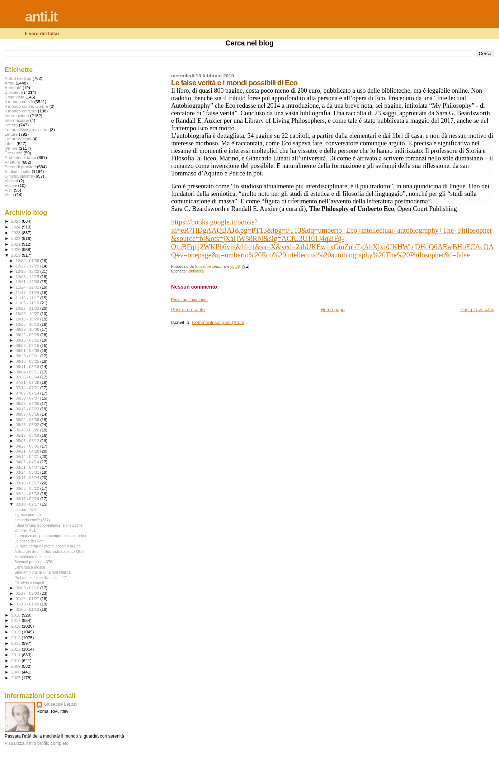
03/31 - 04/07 (28, 467)
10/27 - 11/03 (28, 308)
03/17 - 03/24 (28, 477)
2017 (16, 620)
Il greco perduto (27, 514)
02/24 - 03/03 (28, 494)
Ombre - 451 (25, 530)
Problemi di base (20, 157)
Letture (11, 134)
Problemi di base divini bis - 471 (41, 577)
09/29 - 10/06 (28, 329)
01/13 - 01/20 (28, 604)
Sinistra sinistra (19, 176)
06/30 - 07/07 (28, 398)
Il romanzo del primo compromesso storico (50, 535)
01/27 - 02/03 (28, 593)
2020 (16, 249)
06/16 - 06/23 (28, 409)
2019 (16, 255)
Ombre (11, 148)
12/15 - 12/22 (28, 271)
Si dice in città (17, 171)
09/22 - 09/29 (28, 335)
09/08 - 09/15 (28, 345)
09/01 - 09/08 (28, 350)
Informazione (17, 115)
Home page (333, 309)
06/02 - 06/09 (28, 419)
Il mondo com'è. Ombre (26, 106)
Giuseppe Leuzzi (60, 704)
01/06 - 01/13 (28, 609)
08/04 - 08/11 (28, 372)
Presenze (14, 152)
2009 (16, 666)
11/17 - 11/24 (28, 292)
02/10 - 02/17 (28, 504)
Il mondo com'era (21, 110)
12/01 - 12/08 (28, 282)
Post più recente (188, 309)
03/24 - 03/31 (28, 472)
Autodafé (13, 87)
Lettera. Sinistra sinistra (26, 129)
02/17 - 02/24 (28, 499)
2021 (16, 244)
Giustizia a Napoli (29, 583)
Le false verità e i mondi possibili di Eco (47, 546)
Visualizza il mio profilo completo (37, 743)
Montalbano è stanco (32, 557)
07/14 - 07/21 (28, 388)
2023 (16, 232)
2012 (16, 649)
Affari (9, 83)
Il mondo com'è (19, 101)
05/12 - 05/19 (28, 435)
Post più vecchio (477, 309)
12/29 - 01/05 (28, 261)
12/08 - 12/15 (28, 277)
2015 (16, 631)
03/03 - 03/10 (28, 488)
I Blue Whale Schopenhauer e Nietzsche (48, 525)
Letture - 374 (25, 509)
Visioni (11, 185)
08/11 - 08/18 (28, 366)
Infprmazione (17, 120)
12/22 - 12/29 (28, 266)
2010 (16, 660)
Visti (9, 190)
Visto (9, 194)
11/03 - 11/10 (28, 303)
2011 (16, 654)
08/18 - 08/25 (28, 361)
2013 (16, 643)
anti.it (41, 16)
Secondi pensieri (20, 166)
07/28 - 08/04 (28, 377)
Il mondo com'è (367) (32, 520)
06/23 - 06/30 (28, 403)
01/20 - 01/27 (28, 599)
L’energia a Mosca (29, 567)
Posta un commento (189, 300)
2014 (16, 637)
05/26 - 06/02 (28, 424)
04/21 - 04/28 (28, 451)
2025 (16, 221)
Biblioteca (196, 271)
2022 (16, 238)
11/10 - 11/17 (28, 298)
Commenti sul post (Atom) (219, 322)
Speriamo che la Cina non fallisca (42, 572)
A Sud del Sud (18, 78)
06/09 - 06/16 (28, 414)
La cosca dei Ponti (29, 541)
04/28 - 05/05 (28, 446)
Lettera (11, 124)
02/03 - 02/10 (28, 588)
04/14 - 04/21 (28, 456)
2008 (16, 672)
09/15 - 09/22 (28, 340)
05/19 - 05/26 (28, 430)
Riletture (12, 162)
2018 (16, 615)
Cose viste (14, 97)
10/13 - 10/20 (28, 319)
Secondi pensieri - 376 (33, 562)
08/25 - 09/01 (28, 356)
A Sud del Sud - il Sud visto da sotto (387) (49, 551)
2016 (16, 626)
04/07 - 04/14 (28, 462)
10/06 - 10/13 (28, 324)
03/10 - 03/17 (28, 483)
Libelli (10, 143)
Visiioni (11, 180)
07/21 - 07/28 (28, 382)
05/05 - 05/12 (28, 441)
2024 (16, 226)
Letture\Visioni (18, 138)
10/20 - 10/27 (28, 314)
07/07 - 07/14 (28, 393)
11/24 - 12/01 (28, 287)
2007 (16, 677)
